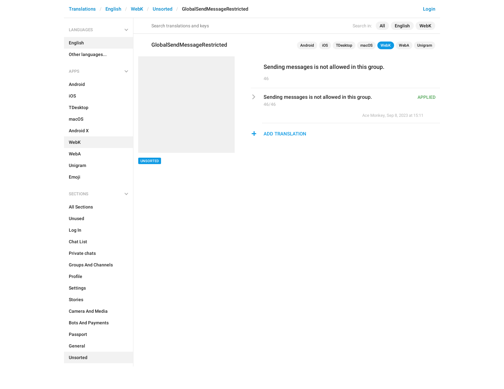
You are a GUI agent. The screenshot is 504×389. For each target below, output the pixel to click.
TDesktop (344, 45)
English (113, 9)
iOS (325, 45)
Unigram (424, 45)
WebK (137, 9)
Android (307, 45)
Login (429, 9)
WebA (404, 45)
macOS (366, 45)
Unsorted (162, 9)
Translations (82, 9)
